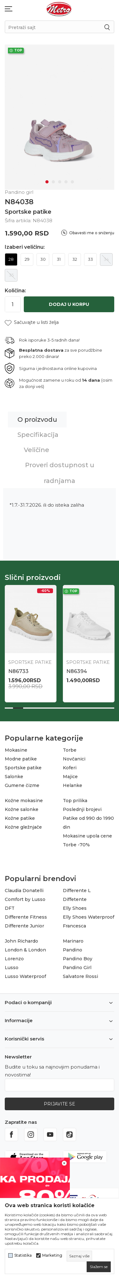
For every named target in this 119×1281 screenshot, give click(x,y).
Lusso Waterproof (25, 976)
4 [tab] (66, 181)
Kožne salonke (21, 809)
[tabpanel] (59, 117)
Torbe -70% (76, 845)
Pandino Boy (77, 959)
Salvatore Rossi (80, 976)
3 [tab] (59, 181)
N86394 (76, 671)
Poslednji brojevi (82, 809)
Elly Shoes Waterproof (88, 917)
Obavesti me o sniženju (91, 232)
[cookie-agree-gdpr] (99, 1266)
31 (59, 259)
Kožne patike (20, 818)
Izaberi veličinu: (25, 247)
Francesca (74, 926)
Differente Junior (24, 926)
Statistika (23, 1255)
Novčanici (74, 759)
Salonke (14, 776)
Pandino (72, 950)
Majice (70, 776)
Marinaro (73, 941)
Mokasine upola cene (87, 836)
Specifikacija (37, 434)
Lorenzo (14, 959)
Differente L (77, 890)
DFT (10, 908)
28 (11, 259)
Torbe (69, 750)
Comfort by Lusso (25, 899)
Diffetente (75, 899)
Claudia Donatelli (24, 890)
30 (43, 259)
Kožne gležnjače (23, 827)
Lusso (11, 967)
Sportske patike (28, 211)
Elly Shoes (75, 908)
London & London (25, 950)
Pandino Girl (77, 967)
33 (90, 259)
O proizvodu (37, 419)
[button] (32, 322)
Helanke (72, 785)
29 (27, 259)
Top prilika (75, 800)
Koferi (69, 768)
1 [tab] (47, 181)
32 (74, 259)
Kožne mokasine (24, 800)
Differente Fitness (26, 917)
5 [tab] (72, 181)
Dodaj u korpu (69, 304)
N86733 (18, 671)
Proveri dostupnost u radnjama (59, 473)
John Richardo (21, 941)
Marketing (52, 1255)
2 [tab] (53, 181)
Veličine (36, 450)
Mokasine (16, 750)
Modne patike (21, 759)
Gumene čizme (22, 785)
